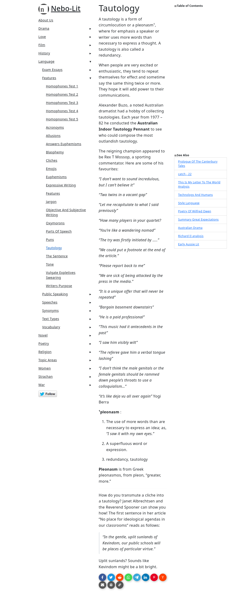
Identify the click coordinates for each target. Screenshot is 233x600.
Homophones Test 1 (62, 86)
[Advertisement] (200, 82)
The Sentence (57, 256)
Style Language (189, 203)
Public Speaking (55, 294)
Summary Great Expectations (198, 220)
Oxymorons (55, 223)
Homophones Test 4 (62, 111)
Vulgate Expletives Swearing (60, 275)
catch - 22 (185, 174)
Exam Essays (52, 69)
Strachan (45, 376)
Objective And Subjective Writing (66, 212)
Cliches (51, 160)
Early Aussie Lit (188, 244)
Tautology (54, 248)
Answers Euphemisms (63, 144)
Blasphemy (55, 152)
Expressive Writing (61, 185)
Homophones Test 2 (62, 94)
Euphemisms (56, 177)
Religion (45, 351)
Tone (50, 264)
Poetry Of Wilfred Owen (194, 211)
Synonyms (50, 310)
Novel (43, 335)
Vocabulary (51, 327)
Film (41, 45)
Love (42, 36)
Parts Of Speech (59, 231)
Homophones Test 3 (62, 102)
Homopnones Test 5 (62, 119)
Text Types (50, 318)
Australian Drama (190, 228)
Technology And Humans (195, 195)
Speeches (49, 302)
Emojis (51, 168)
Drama (43, 28)
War (41, 384)
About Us (45, 20)
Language (46, 61)
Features (49, 78)
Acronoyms (55, 127)
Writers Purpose (59, 286)
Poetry (43, 343)
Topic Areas (47, 360)
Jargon (51, 201)
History (44, 53)
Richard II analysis (191, 236)
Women (44, 368)
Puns (50, 239)
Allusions (53, 135)
